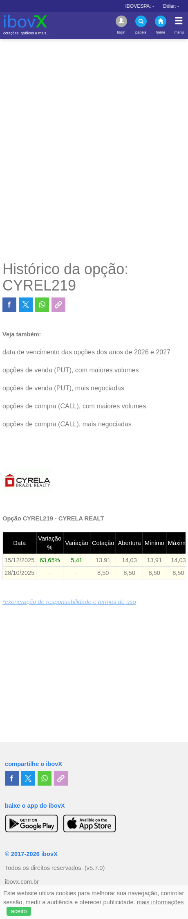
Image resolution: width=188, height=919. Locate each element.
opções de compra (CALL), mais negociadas (67, 424)
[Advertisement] (94, 150)
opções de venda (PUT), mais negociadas (63, 388)
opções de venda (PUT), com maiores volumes (70, 370)
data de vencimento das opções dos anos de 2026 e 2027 (86, 352)
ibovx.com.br (22, 881)
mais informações (160, 902)
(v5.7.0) (95, 868)
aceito (19, 911)
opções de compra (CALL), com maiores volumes (74, 406)
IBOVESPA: (150, 6)
